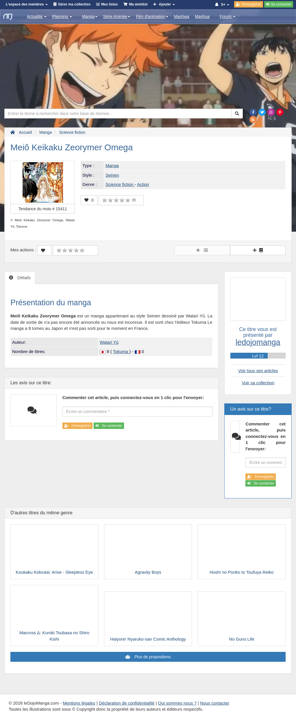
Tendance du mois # (42, 208)
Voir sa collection (258, 382)
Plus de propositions (152, 656)
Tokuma (121, 351)
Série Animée (116, 16)
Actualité (37, 16)
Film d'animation (152, 16)
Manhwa (181, 16)
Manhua (202, 16)
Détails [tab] (23, 277)
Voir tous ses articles (258, 370)
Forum (227, 16)
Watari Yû (109, 342)
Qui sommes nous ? (177, 703)
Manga (89, 16)
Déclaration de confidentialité (127, 703)
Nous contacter (214, 703)
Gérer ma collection (74, 4)
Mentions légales (79, 703)
